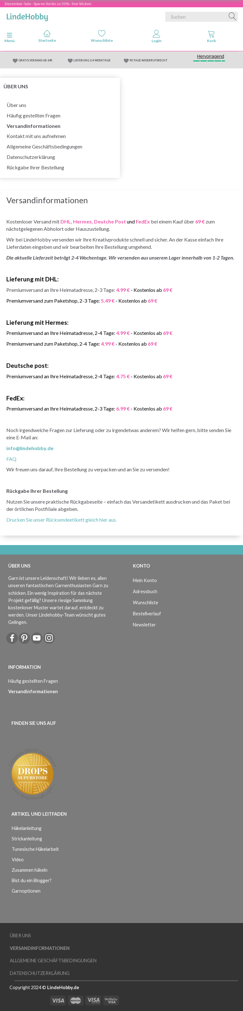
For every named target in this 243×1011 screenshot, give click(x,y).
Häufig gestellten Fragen (33, 115)
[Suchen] (232, 16)
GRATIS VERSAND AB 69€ (35, 60)
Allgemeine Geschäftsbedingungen (44, 146)
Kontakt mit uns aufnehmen (36, 136)
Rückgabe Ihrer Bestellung (35, 167)
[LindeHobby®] (27, 15)
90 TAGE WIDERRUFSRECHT (148, 60)
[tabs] (211, 37)
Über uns (16, 105)
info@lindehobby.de (29, 448)
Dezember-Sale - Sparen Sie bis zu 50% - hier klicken (48, 3)
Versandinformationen (33, 126)
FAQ (11, 459)
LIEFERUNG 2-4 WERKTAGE (91, 60)
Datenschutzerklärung (31, 157)
